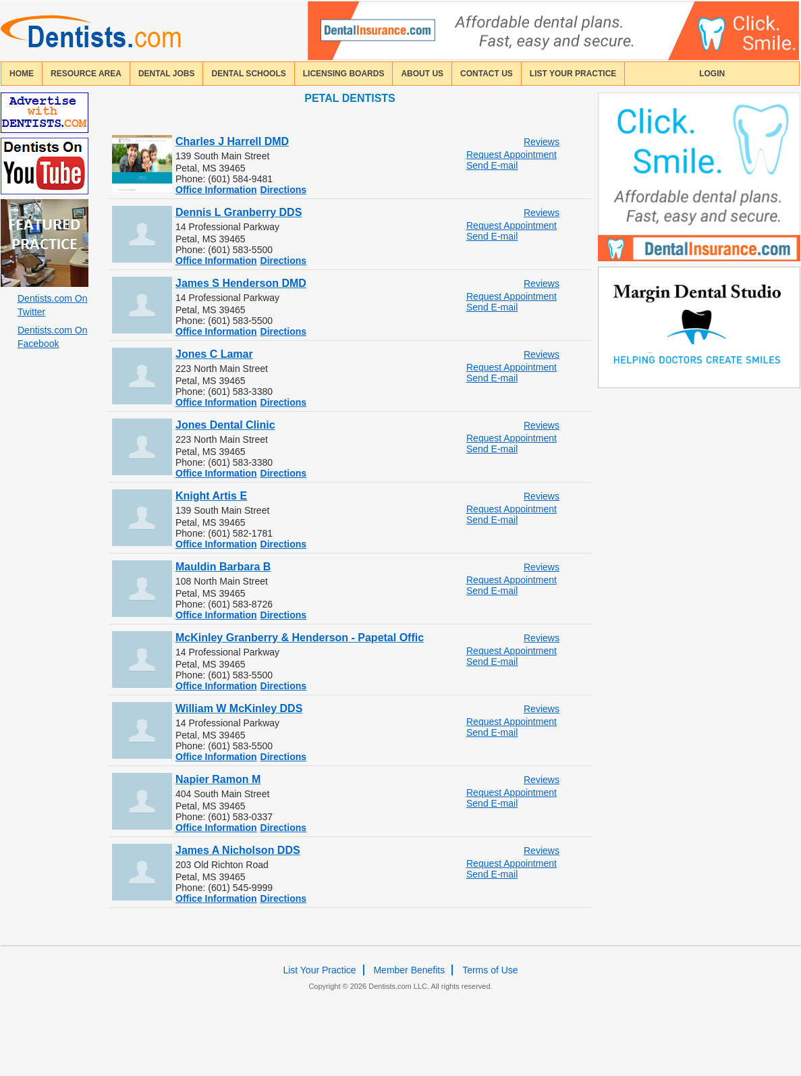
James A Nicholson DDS (237, 850)
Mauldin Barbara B (223, 566)
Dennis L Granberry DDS (238, 212)
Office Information (216, 189)
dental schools (248, 73)
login (712, 73)
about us (422, 73)
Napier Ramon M (217, 779)
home (21, 73)
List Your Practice (573, 73)
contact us (486, 73)
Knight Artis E (211, 496)
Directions (283, 189)
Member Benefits (409, 970)
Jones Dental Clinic (225, 425)
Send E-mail (492, 165)
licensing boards (344, 73)
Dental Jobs (166, 73)
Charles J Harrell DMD (232, 141)
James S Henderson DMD (240, 283)
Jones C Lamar (214, 354)
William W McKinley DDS (238, 708)
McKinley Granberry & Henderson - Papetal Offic (299, 637)
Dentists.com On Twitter (52, 305)
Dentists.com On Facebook (52, 337)
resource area (86, 73)
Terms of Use (490, 970)
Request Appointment (511, 154)
